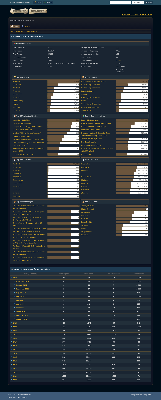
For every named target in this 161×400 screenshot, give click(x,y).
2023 (15, 327)
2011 (15, 372)
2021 (15, 334)
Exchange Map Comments (91, 97)
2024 (15, 323)
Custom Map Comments (90, 85)
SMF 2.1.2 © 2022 (14, 394)
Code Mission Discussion (91, 104)
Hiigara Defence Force (21, 136)
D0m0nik (84, 219)
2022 (15, 331)
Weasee (84, 225)
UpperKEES (17, 94)
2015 (15, 357)
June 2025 (20, 300)
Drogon (118, 60)
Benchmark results (88, 142)
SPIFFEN (16, 190)
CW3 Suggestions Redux (22, 123)
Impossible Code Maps (22, 120)
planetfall (84, 193)
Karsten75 (17, 88)
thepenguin (17, 177)
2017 (15, 349)
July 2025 (20, 296)
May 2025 (19, 304)
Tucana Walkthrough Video (91, 139)
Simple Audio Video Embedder (17, 397)
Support (84, 94)
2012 (15, 368)
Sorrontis (16, 196)
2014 (15, 361)
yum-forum (17, 110)
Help (132, 394)
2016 (15, 353)
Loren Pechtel (86, 222)
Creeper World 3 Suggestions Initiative (27, 126)
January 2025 (21, 319)
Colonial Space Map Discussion (93, 81)
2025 (15, 278)
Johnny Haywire (87, 206)
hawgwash (85, 235)
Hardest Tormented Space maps (93, 126)
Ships (83, 101)
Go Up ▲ (150, 394)
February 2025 (22, 315)
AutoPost (16, 81)
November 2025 (22, 281)
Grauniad (16, 91)
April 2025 (20, 308)
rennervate (85, 212)
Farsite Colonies (87, 91)
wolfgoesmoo (86, 232)
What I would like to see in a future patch (28, 139)
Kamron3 (84, 186)
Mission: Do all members (22, 130)
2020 (15, 338)
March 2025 (20, 312)
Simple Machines (25, 394)
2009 (15, 380)
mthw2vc (84, 183)
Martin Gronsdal (87, 209)
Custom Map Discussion (90, 107)
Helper (15, 104)
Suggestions (86, 110)
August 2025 (21, 293)
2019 (15, 342)
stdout (83, 228)
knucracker (17, 85)
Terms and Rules (140, 394)
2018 (15, 346)
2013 (15, 365)
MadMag (16, 97)
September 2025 (22, 289)
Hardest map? (86, 154)
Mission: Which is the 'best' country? (27, 133)
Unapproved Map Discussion (24, 154)
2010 (15, 376)
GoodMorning (18, 101)
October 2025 (21, 285)
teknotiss (16, 107)
